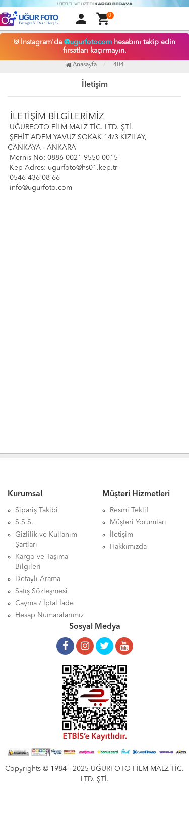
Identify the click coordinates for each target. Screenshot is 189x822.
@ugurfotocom (88, 42)
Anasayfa (81, 65)
